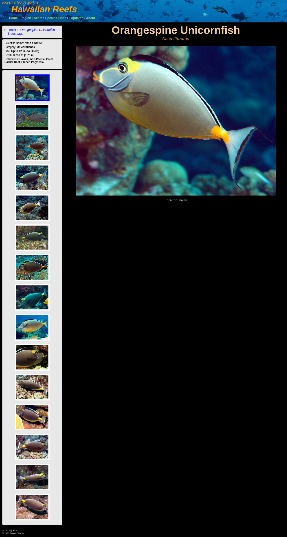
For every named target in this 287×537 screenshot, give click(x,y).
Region (25, 18)
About (90, 18)
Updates (77, 18)
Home (13, 18)
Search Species (45, 18)
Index (64, 18)
